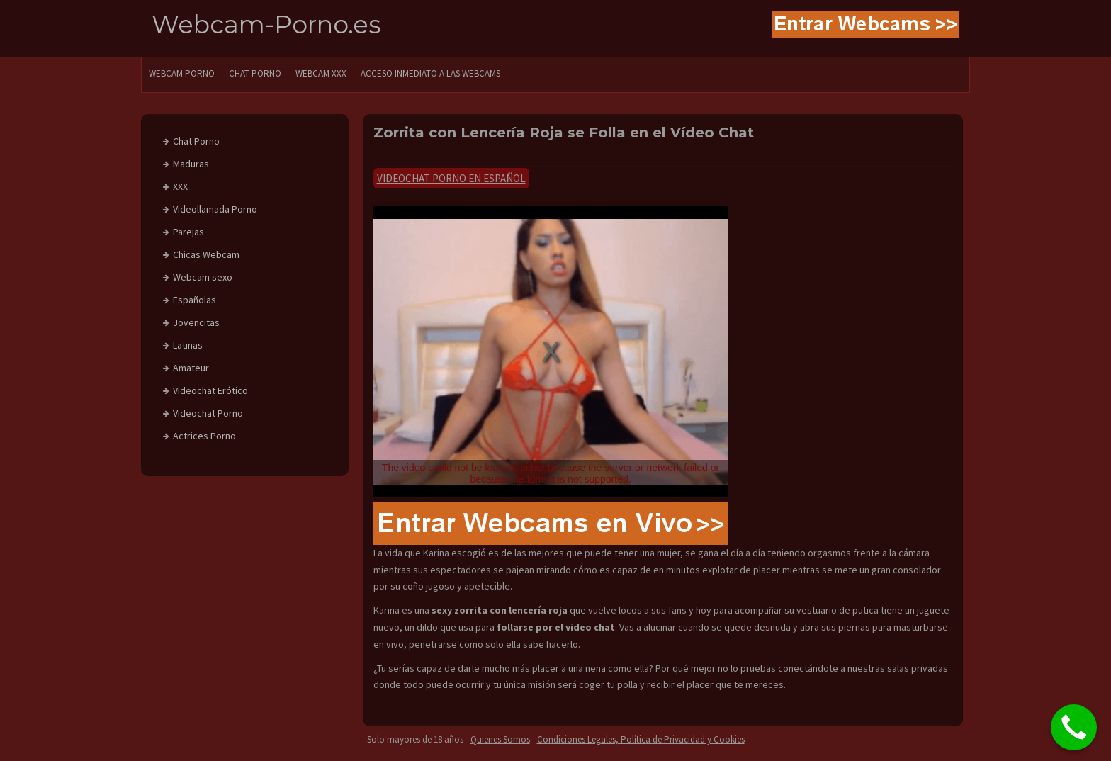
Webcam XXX (320, 73)
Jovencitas (196, 322)
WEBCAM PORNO (182, 73)
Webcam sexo (202, 277)
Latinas (188, 345)
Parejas (188, 231)
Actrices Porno (204, 435)
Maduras (191, 163)
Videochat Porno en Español (451, 178)
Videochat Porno (208, 413)
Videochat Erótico (210, 390)
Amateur (191, 367)
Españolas (194, 299)
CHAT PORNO (255, 73)
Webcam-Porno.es (266, 24)
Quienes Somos (500, 739)
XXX (180, 186)
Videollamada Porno (215, 209)
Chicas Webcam (206, 254)
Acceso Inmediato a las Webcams (430, 73)
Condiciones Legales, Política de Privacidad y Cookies (641, 739)
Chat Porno (196, 141)
